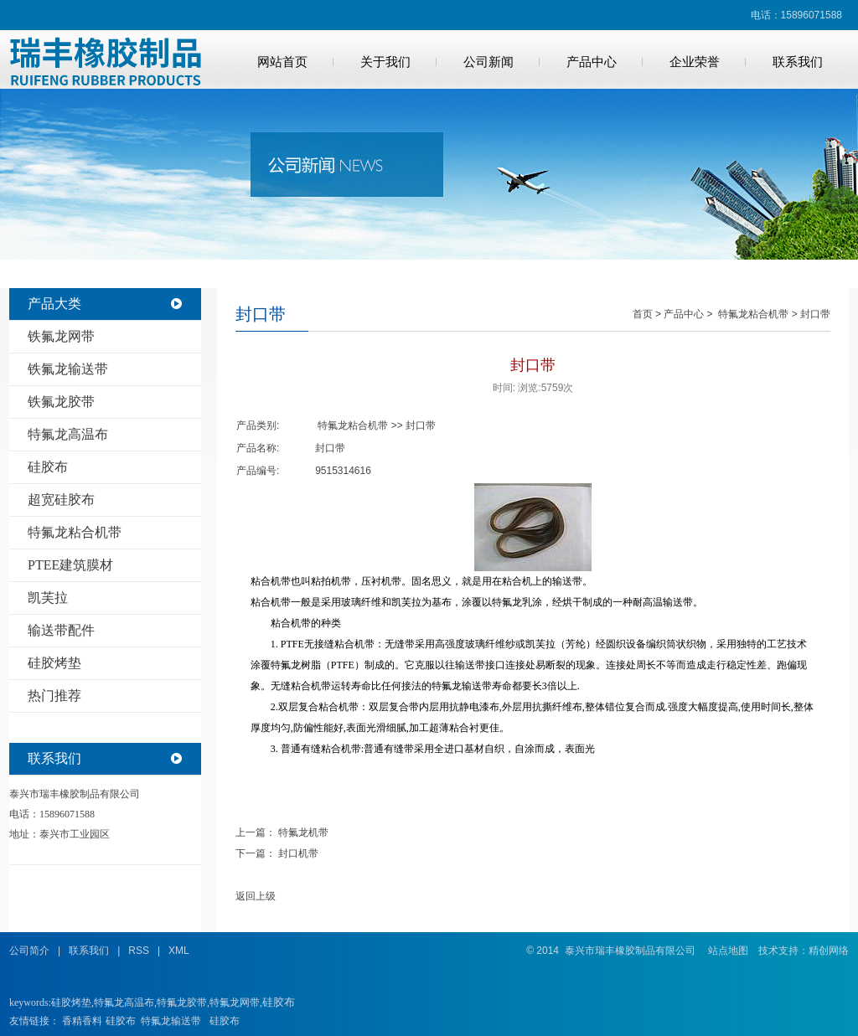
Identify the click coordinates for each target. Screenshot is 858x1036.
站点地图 (728, 950)
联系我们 (798, 62)
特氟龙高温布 (68, 434)
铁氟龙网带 (61, 336)
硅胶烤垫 (54, 663)
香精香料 (82, 1021)
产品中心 (591, 62)
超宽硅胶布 (61, 499)
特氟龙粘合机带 (74, 532)
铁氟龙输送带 (68, 369)
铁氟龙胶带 (61, 401)
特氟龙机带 (303, 832)
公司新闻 (488, 62)
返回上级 (255, 896)
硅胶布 (48, 467)
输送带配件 (61, 630)
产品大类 (54, 303)
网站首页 (282, 62)
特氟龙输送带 (171, 1021)
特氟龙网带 (234, 1002)
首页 (643, 314)
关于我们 (385, 62)
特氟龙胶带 (182, 1002)
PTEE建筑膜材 (70, 565)
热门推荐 (54, 695)
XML (178, 950)
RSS (138, 950)
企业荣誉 (694, 62)
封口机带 (298, 853)
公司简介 (29, 950)
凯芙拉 (48, 597)
